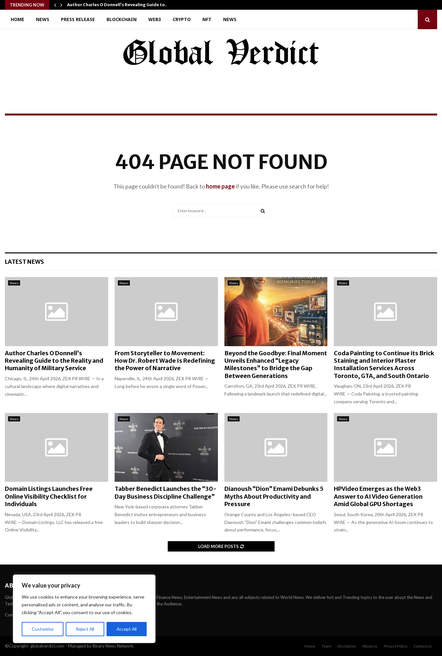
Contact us (423, 646)
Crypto (182, 19)
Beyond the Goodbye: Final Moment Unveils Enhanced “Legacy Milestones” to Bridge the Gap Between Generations (275, 364)
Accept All (126, 629)
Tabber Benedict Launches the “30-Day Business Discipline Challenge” (166, 492)
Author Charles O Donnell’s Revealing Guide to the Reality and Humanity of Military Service (54, 360)
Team (326, 646)
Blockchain (122, 19)
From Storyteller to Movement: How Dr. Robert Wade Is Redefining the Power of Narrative (165, 360)
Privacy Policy (395, 646)
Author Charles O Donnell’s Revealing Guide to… (118, 4)
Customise (42, 629)
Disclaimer (346, 646)
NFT (206, 19)
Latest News (24, 261)
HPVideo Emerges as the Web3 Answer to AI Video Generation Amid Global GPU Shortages (378, 496)
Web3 (154, 19)
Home (17, 19)
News (42, 19)
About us (370, 646)
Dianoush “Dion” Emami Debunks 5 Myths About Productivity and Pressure (273, 496)
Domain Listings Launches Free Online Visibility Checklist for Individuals (49, 496)
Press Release (78, 19)
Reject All (85, 629)
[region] (84, 609)
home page (220, 186)
